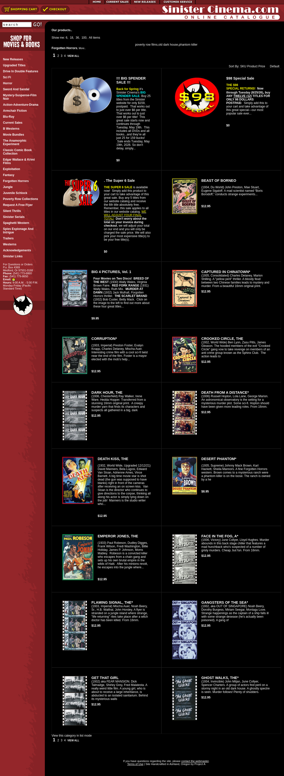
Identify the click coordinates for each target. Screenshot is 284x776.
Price (261, 66)
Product (252, 66)
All (90, 37)
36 (77, 37)
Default (273, 66)
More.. (82, 48)
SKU (243, 66)
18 (71, 37)
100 (83, 37)
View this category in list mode (72, 735)
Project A (199, 764)
